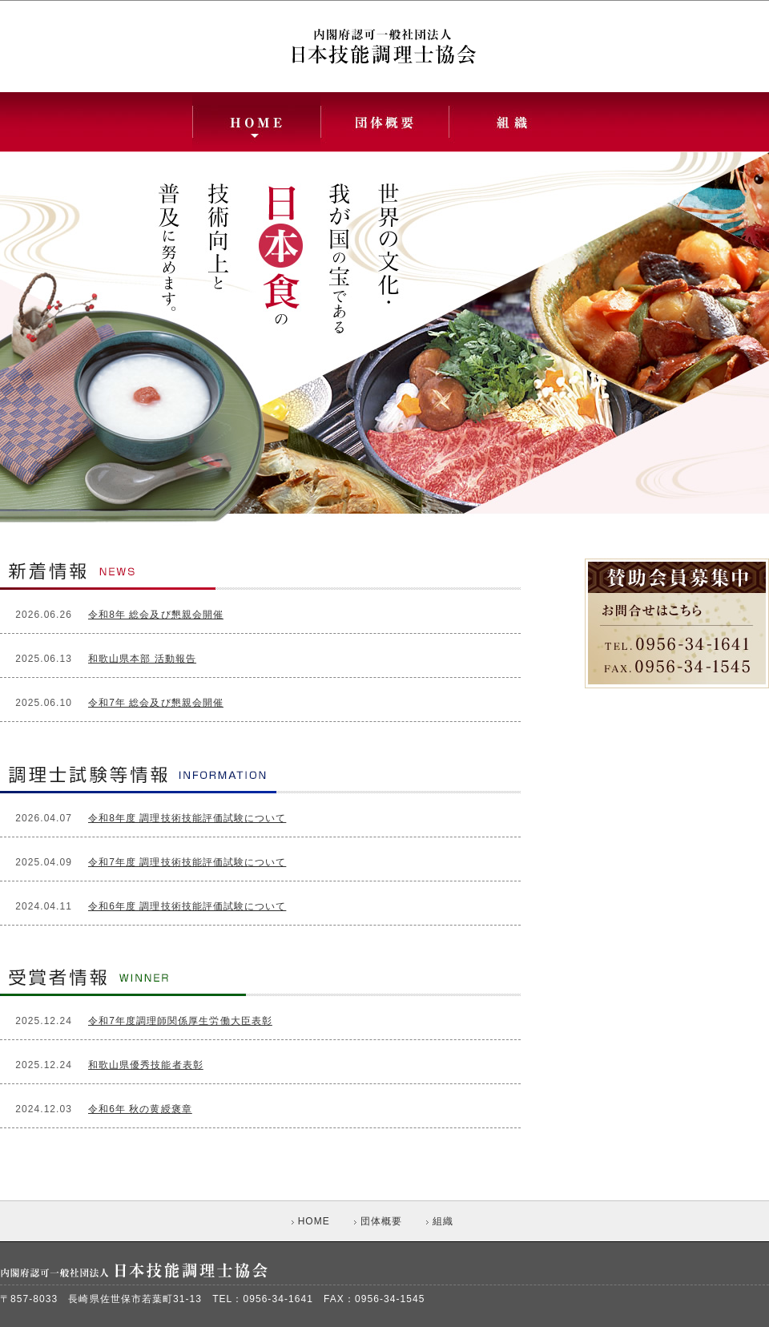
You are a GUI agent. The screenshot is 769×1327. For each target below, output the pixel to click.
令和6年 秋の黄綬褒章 (140, 1109)
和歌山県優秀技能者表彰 (145, 1065)
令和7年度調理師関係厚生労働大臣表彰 (180, 1021)
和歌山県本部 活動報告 (142, 658)
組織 (439, 1221)
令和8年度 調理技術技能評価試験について (187, 818)
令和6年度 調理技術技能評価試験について (187, 906)
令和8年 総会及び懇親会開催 (155, 614)
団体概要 (378, 1221)
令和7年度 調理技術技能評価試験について (187, 862)
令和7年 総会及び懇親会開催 (155, 702)
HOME (311, 1221)
